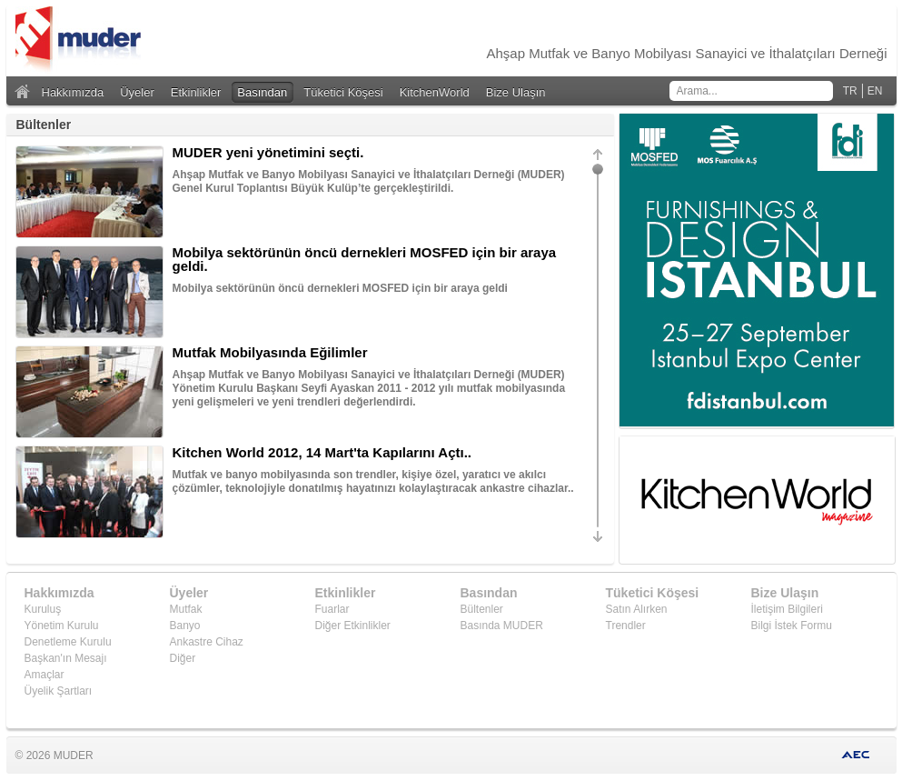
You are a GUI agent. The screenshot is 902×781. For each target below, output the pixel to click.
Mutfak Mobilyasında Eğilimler (270, 352)
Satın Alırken (637, 609)
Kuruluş (43, 609)
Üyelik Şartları (59, 691)
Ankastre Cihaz (206, 642)
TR (850, 91)
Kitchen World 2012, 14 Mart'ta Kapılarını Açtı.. (322, 452)
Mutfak (186, 609)
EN (875, 91)
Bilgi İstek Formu (791, 625)
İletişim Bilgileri (787, 609)
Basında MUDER (502, 625)
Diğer (183, 658)
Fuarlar (332, 609)
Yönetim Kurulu (62, 625)
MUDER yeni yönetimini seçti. (268, 152)
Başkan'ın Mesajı (66, 658)
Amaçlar (44, 674)
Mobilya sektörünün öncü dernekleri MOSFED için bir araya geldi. (365, 259)
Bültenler (482, 609)
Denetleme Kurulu (68, 642)
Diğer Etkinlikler (353, 625)
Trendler (626, 625)
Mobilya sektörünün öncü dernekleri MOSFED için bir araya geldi (340, 288)
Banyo (185, 625)
